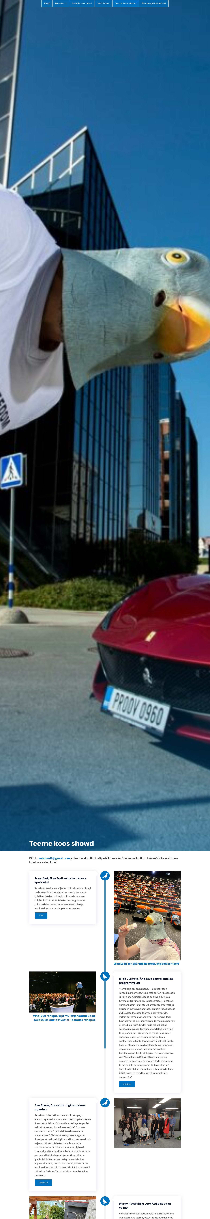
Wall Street (104, 3)
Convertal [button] (43, 1182)
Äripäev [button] (127, 1084)
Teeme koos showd (125, 3)
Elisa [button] (41, 915)
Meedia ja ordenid (82, 3)
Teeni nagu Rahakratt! (154, 3)
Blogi (47, 3)
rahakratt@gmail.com (54, 858)
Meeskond (60, 3)
